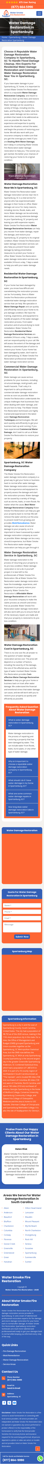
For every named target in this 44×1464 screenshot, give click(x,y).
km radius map (22, 982)
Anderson (8, 1212)
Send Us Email (13, 1388)
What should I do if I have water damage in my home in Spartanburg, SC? (20, 783)
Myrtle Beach (31, 1226)
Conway (7, 1235)
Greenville (8, 1248)
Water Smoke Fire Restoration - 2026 (22, 1290)
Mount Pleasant (32, 1221)
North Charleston (33, 1230)
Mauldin (28, 1217)
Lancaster (29, 1212)
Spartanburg (14, 37)
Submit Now (22, 936)
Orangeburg (30, 1235)
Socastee (29, 1248)
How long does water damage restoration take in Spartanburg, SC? (21, 810)
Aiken (6, 1208)
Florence (7, 1239)
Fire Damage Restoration (14, 1351)
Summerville (30, 1257)
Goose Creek (9, 1244)
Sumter (28, 1261)
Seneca (28, 1244)
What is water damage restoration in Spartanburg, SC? (20, 723)
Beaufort (8, 1217)
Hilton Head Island (33, 1208)
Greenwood (9, 1253)
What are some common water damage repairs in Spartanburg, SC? (20, 796)
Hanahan (8, 1261)
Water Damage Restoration (15, 1360)
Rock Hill (29, 1239)
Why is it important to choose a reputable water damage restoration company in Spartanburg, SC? (20, 767)
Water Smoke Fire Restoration (16, 1279)
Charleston (9, 1226)
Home (4, 37)
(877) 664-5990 (22, 7)
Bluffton (7, 1221)
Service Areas (9, 1364)
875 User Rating (27, 2)
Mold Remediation (11, 1355)
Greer (6, 1257)
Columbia (8, 1230)
